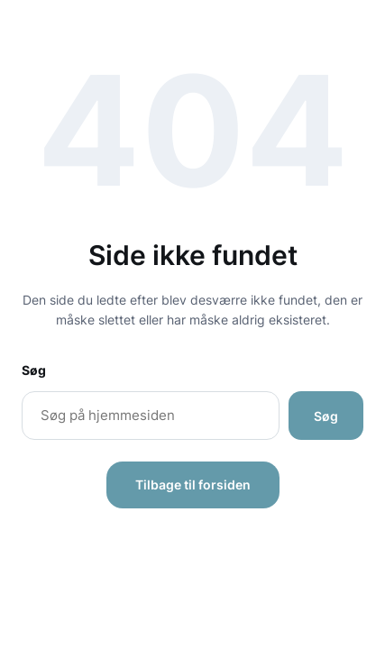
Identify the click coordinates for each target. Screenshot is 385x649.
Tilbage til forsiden (193, 484)
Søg (34, 370)
